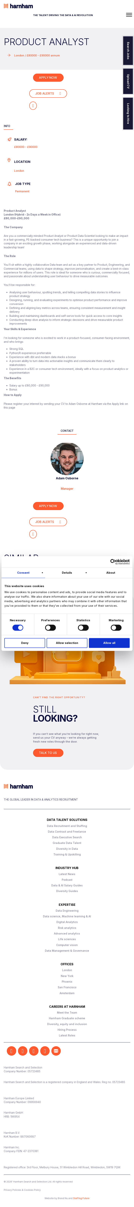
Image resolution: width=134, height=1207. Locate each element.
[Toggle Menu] (129, 14)
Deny (24, 643)
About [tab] (110, 572)
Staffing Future (81, 1198)
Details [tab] (67, 572)
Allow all (109, 643)
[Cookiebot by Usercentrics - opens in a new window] (113, 562)
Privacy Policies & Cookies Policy (22, 1190)
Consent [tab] (23, 572)
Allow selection (67, 643)
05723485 (34, 1071)
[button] (11, 1051)
